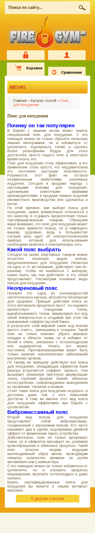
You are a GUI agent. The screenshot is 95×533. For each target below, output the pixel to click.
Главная (20, 101)
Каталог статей (43, 101)
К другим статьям (47, 498)
